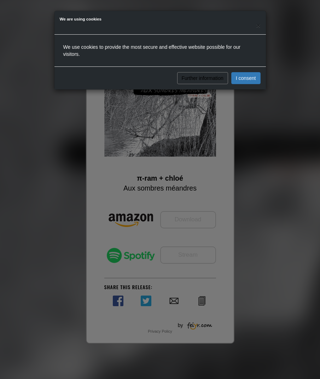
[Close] (258, 25)
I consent (246, 78)
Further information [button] (202, 78)
